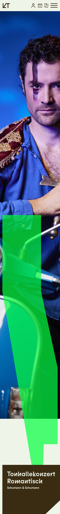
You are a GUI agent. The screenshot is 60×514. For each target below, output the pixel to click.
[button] (33, 5)
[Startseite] (6, 5)
